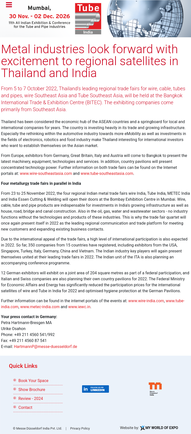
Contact (25, 407)
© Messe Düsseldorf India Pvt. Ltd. (37, 428)
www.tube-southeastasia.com (107, 173)
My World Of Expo (161, 428)
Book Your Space (33, 380)
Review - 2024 (30, 398)
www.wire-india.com (146, 300)
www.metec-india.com (39, 306)
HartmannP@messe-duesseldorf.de (45, 346)
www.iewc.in (79, 306)
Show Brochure (31, 389)
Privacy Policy (80, 428)
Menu (9, 5)
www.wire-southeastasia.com (46, 173)
